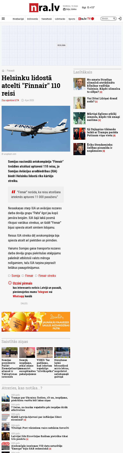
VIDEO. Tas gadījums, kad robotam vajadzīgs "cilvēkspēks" (45, 365)
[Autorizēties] (120, 18)
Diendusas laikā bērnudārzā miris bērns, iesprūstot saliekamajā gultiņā (61, 368)
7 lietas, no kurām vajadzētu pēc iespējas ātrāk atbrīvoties (39, 409)
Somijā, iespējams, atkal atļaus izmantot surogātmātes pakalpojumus (27, 366)
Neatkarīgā (18, 19)
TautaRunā (46, 19)
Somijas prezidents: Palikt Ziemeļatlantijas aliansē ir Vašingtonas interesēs (11, 368)
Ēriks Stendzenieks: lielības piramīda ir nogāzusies (100, 147)
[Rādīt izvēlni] (3, 18)
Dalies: (24, 303)
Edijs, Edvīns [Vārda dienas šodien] (69, 9)
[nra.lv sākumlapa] (44, 7)
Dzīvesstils (32, 19)
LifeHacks (60, 19)
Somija (14, 276)
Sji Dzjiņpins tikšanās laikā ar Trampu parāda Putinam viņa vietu (102, 132)
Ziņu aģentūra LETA (10, 100)
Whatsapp (18, 296)
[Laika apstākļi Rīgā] (88, 7)
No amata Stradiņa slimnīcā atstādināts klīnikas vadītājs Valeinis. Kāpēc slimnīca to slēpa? (103, 86)
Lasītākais (82, 72)
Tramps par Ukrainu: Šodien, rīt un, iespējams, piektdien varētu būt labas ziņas (39, 399)
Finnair (27, 276)
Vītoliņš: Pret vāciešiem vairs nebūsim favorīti (40, 427)
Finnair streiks (45, 276)
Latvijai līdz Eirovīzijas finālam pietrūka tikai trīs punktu (39, 437)
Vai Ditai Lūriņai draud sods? (102, 100)
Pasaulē (11, 70)
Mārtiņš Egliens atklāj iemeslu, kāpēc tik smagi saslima (103, 117)
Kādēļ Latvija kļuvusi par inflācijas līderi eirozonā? (36, 418)
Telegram (42, 292)
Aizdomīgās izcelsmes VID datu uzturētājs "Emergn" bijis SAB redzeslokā (36, 447)
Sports (72, 19)
